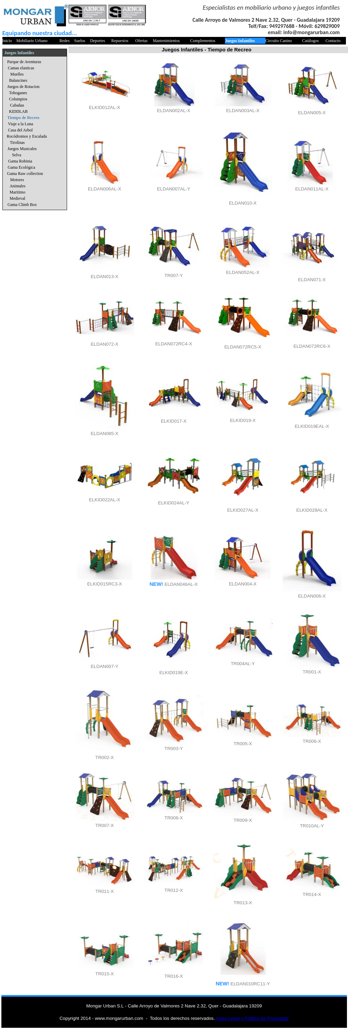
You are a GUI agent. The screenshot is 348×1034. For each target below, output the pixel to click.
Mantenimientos (166, 40)
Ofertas (141, 40)
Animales (18, 186)
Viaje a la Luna (20, 123)
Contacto (333, 40)
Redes (64, 40)
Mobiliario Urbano (31, 40)
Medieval (17, 198)
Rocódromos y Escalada (27, 136)
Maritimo (17, 192)
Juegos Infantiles (240, 40)
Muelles (17, 74)
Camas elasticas (21, 68)
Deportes (97, 40)
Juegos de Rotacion (23, 86)
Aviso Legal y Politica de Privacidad (252, 1018)
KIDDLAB (18, 111)
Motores (17, 179)
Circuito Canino (278, 40)
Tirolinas (17, 142)
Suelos (79, 40)
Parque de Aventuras (24, 61)
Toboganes (18, 92)
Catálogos (310, 40)
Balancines (18, 80)
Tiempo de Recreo (23, 117)
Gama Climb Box (22, 204)
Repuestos (119, 40)
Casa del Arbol (20, 130)
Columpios (18, 99)
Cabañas (17, 105)
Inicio (7, 40)
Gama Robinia (20, 161)
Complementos (202, 40)
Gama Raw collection (25, 173)
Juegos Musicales (22, 148)
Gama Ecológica (21, 167)
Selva (16, 154)
